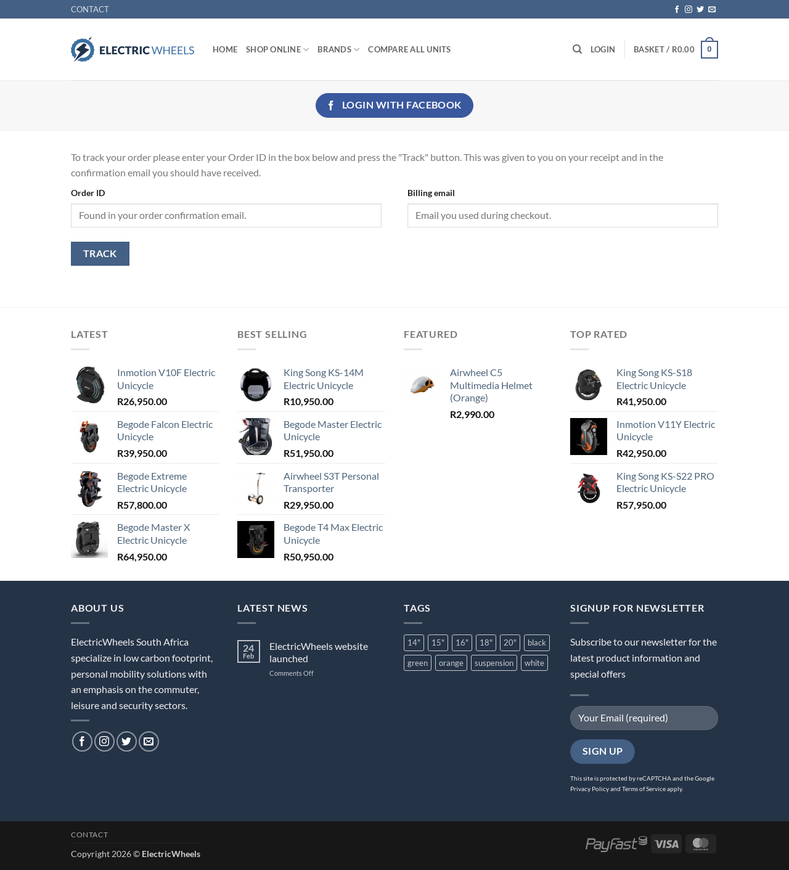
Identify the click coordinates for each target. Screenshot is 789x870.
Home (225, 49)
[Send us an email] (712, 10)
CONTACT (90, 9)
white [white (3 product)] (534, 663)
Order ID (88, 192)
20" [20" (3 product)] (510, 642)
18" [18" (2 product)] (486, 642)
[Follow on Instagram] (688, 10)
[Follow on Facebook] (677, 10)
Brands (338, 49)
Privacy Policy (589, 788)
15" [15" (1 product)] (437, 642)
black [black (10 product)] (537, 642)
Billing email (431, 192)
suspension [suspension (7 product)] (494, 663)
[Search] (577, 49)
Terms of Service (644, 788)
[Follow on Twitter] (700, 10)
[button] (603, 49)
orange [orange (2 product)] (451, 663)
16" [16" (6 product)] (462, 642)
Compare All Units (409, 49)
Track (100, 253)
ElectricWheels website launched (318, 651)
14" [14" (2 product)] (413, 642)
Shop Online (277, 49)
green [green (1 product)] (417, 663)
